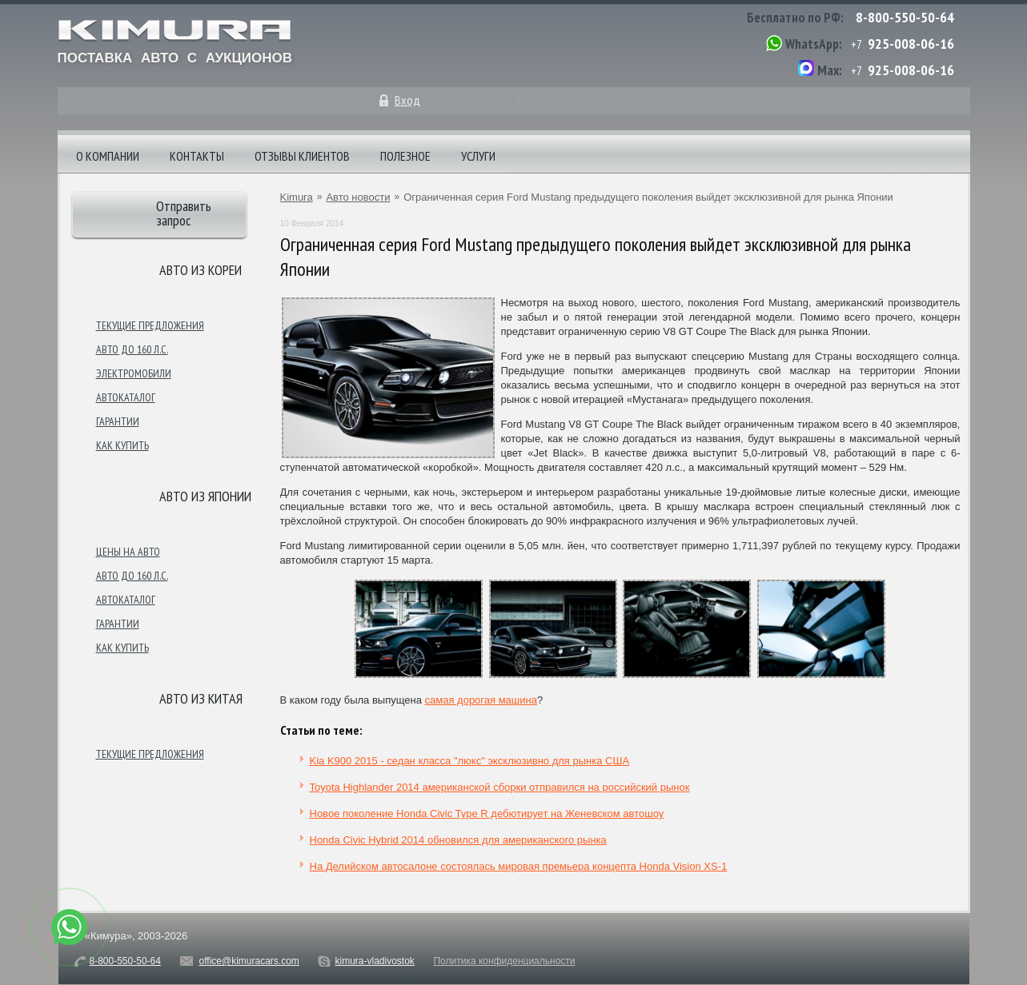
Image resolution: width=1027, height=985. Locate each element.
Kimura (296, 197)
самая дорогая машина (481, 700)
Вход (407, 100)
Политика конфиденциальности (504, 961)
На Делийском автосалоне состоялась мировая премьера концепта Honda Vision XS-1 (519, 866)
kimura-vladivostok (374, 961)
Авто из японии (205, 496)
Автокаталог (125, 397)
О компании (107, 156)
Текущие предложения (150, 325)
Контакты (197, 156)
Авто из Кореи (200, 270)
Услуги (478, 156)
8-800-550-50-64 (905, 17)
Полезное (405, 156)
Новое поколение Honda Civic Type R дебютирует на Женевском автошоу (487, 814)
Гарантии (117, 421)
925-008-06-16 (911, 43)
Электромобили (133, 373)
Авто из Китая (201, 698)
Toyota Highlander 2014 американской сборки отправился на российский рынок (500, 787)
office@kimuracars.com (249, 961)
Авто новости (358, 197)
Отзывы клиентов (302, 156)
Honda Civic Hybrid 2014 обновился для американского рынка (458, 840)
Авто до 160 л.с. (132, 349)
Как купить (122, 445)
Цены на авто (128, 551)
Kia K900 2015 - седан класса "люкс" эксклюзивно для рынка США (470, 761)
